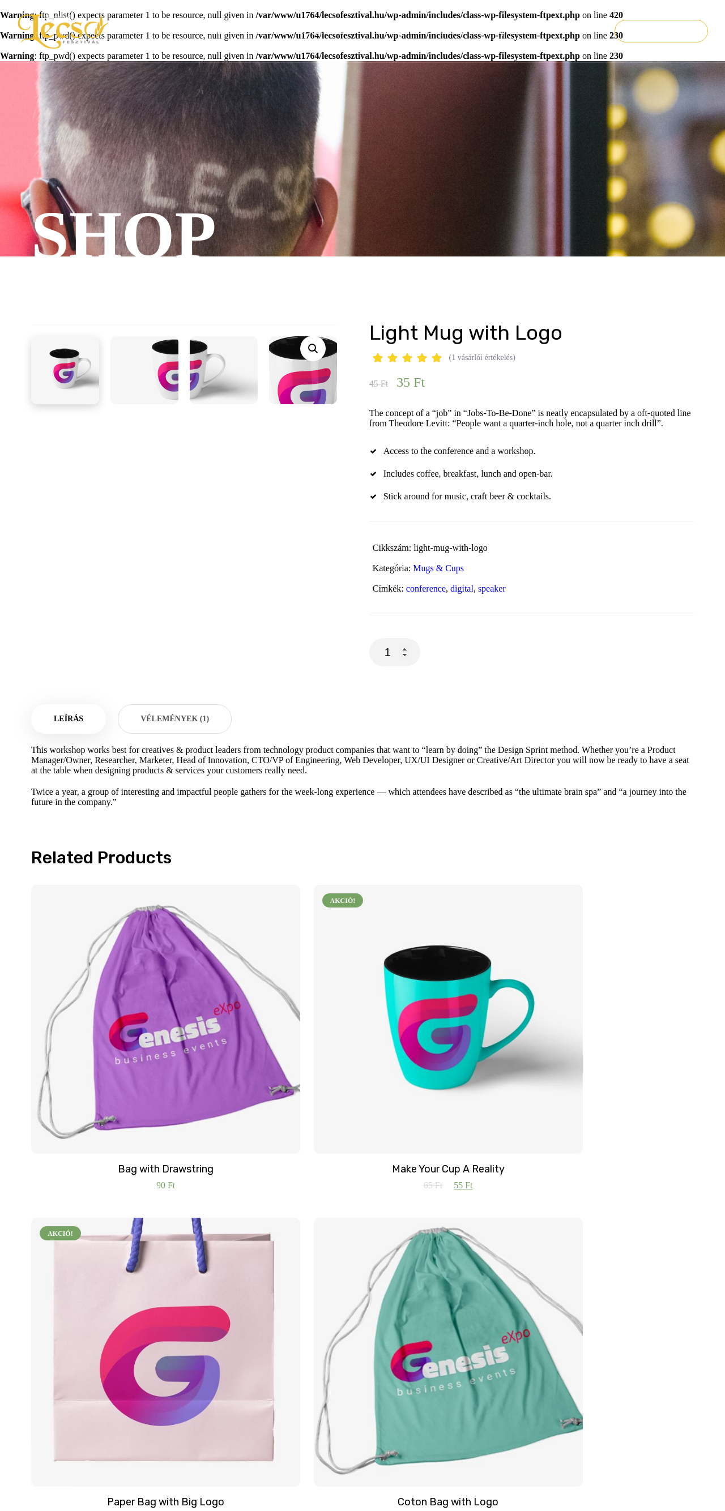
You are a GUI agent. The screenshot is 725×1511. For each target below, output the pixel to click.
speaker (492, 588)
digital (462, 588)
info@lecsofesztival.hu (243, 1287)
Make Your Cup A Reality (277, 1092)
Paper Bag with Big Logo (447, 1092)
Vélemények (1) (174, 758)
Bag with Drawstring (108, 1092)
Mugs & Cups (438, 568)
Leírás (68, 758)
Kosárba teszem (506, 652)
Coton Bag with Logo (617, 1092)
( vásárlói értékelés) (482, 357)
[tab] (68, 758)
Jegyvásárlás (661, 31)
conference (426, 588)
